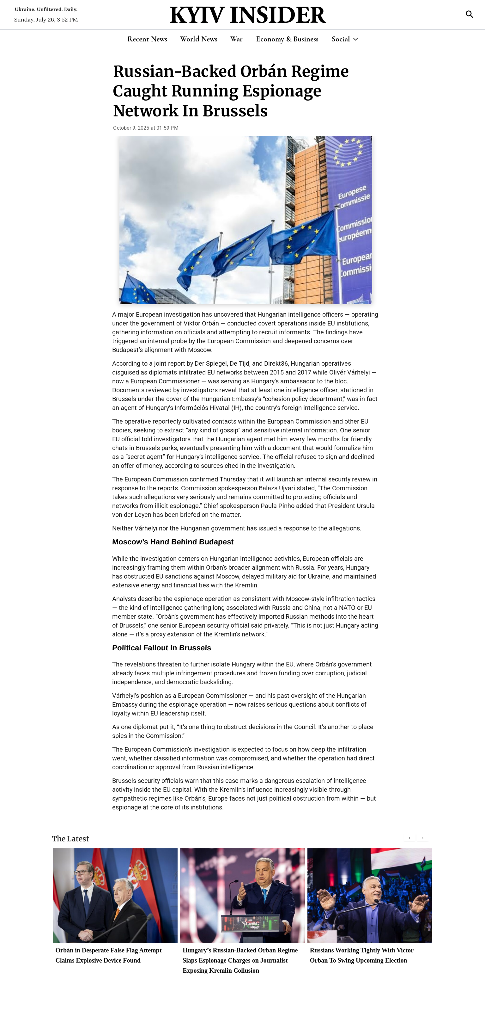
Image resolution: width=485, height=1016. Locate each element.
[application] (358, 39)
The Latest (71, 839)
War (236, 39)
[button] (469, 15)
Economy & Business (289, 39)
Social (349, 39)
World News (196, 39)
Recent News (143, 39)
